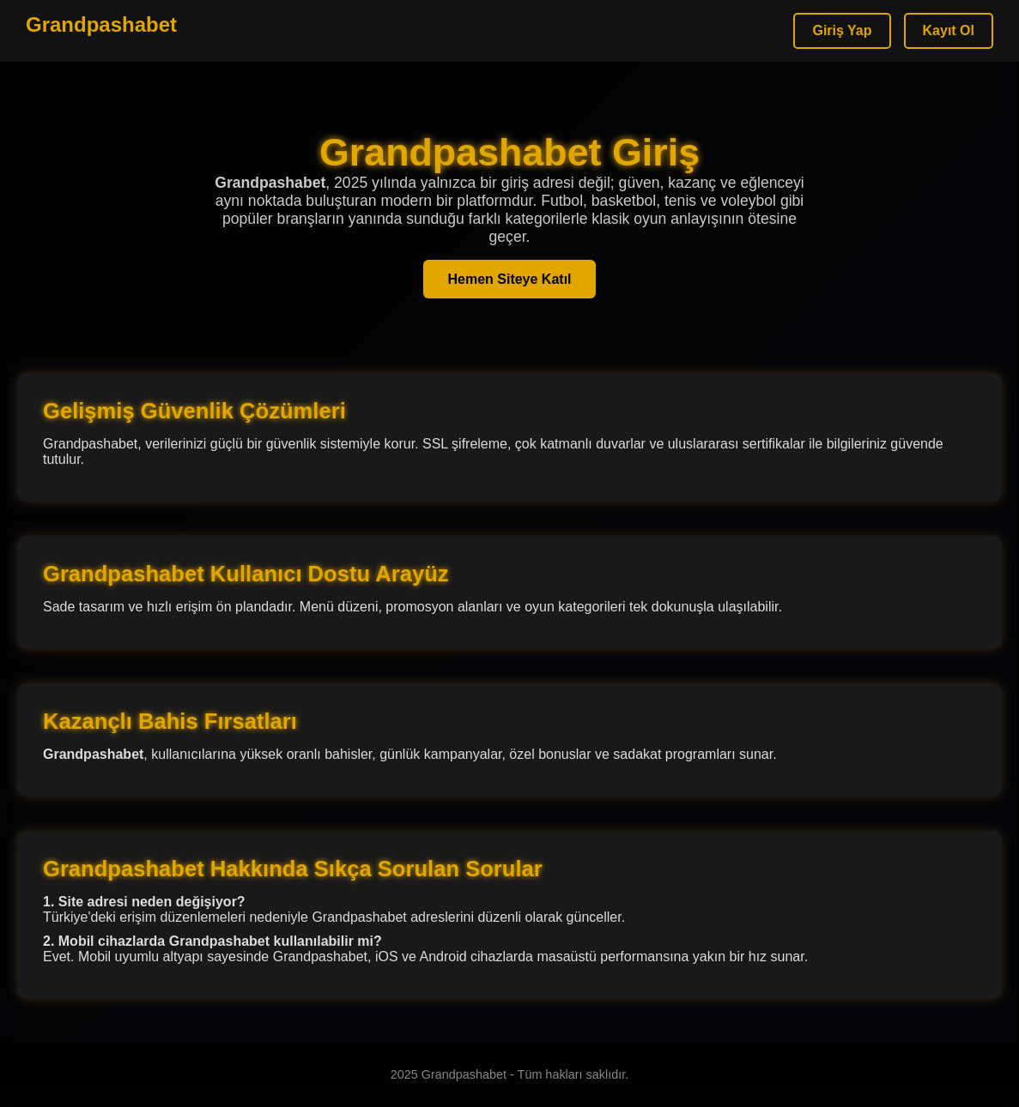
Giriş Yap (841, 30)
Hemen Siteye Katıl (509, 279)
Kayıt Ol (948, 30)
